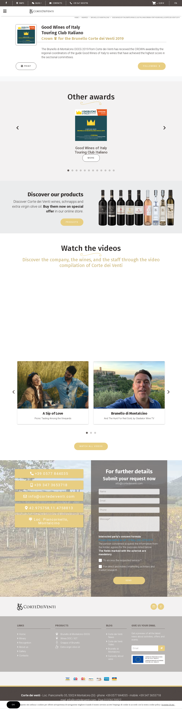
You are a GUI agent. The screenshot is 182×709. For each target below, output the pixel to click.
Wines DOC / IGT (69, 638)
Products (72, 222)
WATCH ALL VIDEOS (91, 446)
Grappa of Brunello (70, 642)
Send (129, 580)
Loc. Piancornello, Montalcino (49, 521)
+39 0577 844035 (49, 474)
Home (76, 17)
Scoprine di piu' (168, 704)
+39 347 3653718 (49, 485)
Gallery (22, 651)
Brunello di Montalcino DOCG (75, 634)
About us (23, 647)
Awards (84, 17)
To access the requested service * (120, 560)
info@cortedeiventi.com (49, 496)
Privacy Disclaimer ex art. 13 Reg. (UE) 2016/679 (126, 540)
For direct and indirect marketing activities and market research (127, 568)
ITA (175, 3)
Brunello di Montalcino (100, 17)
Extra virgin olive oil (70, 647)
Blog (36, 3)
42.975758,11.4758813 (49, 508)
